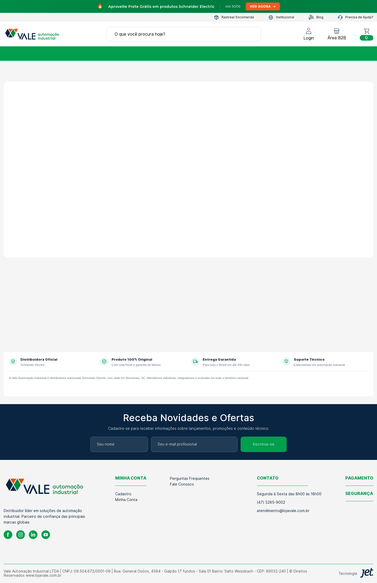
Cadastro (123, 494)
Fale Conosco (182, 484)
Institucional (281, 17)
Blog (316, 17)
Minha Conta (126, 500)
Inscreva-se (263, 444)
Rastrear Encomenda (234, 17)
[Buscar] (251, 34)
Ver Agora (263, 6)
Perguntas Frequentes (189, 478)
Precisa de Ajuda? (355, 17)
